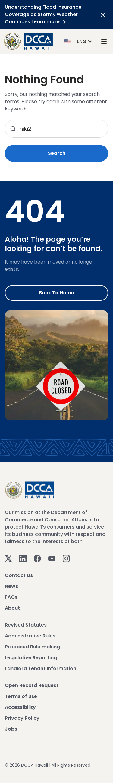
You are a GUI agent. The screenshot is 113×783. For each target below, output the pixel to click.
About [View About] (12, 607)
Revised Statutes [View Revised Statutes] (26, 624)
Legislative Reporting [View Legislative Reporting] (31, 657)
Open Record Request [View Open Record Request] (31, 685)
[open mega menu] (104, 41)
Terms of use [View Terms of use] (21, 696)
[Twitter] (8, 558)
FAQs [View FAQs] (11, 597)
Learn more (49, 21)
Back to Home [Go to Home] (56, 292)
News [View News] (11, 586)
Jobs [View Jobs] (11, 729)
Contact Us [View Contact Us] (19, 575)
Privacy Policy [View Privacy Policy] (22, 718)
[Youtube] (51, 558)
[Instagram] (66, 558)
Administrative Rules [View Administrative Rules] (30, 635)
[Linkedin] (23, 558)
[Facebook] (37, 558)
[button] (79, 41)
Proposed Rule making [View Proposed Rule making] (32, 646)
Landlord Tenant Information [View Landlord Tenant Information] (40, 668)
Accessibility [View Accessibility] (20, 707)
